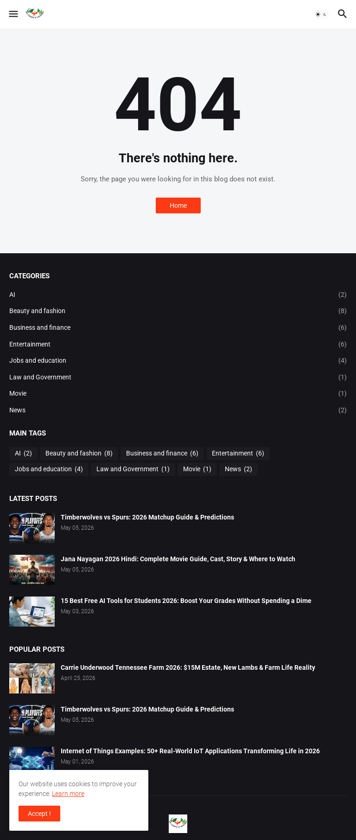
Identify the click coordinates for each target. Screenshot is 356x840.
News (178, 410)
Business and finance (178, 328)
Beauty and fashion (178, 311)
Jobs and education (178, 360)
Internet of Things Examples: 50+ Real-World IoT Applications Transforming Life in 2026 (190, 751)
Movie (178, 393)
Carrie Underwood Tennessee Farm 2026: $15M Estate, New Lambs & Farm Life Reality (188, 667)
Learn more (68, 793)
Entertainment (178, 344)
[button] (12, 14)
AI (178, 295)
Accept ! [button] (39, 813)
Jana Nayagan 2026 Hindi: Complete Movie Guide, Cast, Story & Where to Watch (178, 559)
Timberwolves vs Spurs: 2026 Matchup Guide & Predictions (147, 517)
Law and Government (178, 377)
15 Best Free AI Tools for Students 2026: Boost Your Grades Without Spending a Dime (186, 600)
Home (178, 205)
